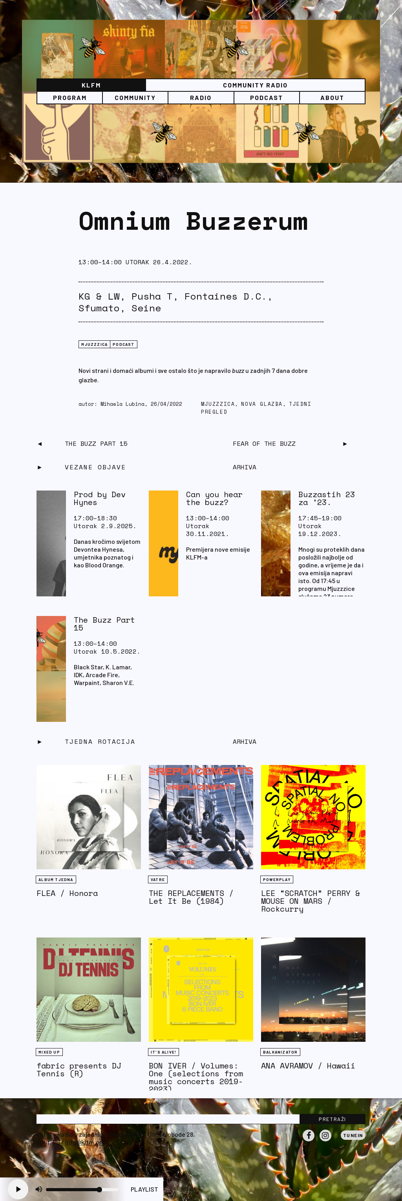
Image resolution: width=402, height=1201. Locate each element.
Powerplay (277, 879)
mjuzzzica (94, 344)
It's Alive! (163, 1052)
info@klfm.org (85, 1142)
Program (70, 97)
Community (135, 97)
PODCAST (266, 97)
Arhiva (244, 741)
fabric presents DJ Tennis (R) (79, 1069)
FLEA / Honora (67, 893)
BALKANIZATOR (280, 1052)
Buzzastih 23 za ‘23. (326, 498)
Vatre (158, 879)
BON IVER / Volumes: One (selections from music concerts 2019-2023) (196, 1077)
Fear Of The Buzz (264, 443)
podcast (123, 344)
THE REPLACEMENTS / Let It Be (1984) (191, 897)
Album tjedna (55, 879)
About (332, 97)
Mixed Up (49, 1052)
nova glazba (262, 404)
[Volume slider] (82, 1189)
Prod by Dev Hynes (100, 498)
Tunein (353, 1135)
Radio (201, 97)
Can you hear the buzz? (214, 498)
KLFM (91, 85)
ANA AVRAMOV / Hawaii (308, 1065)
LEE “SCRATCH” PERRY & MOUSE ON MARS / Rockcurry (310, 900)
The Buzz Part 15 (96, 443)
